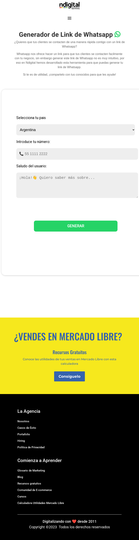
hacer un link (53, 54)
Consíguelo (69, 376)
